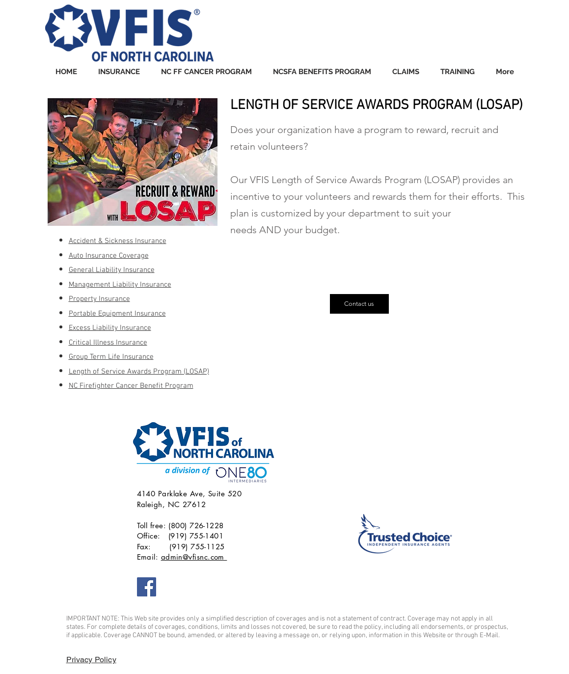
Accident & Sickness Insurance (117, 241)
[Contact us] (359, 304)
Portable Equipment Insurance (117, 313)
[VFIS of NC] (146, 586)
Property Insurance (99, 299)
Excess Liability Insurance (110, 328)
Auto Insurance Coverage (109, 255)
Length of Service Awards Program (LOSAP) (139, 371)
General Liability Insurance (112, 270)
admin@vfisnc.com (194, 557)
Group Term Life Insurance (111, 356)
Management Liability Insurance (120, 284)
